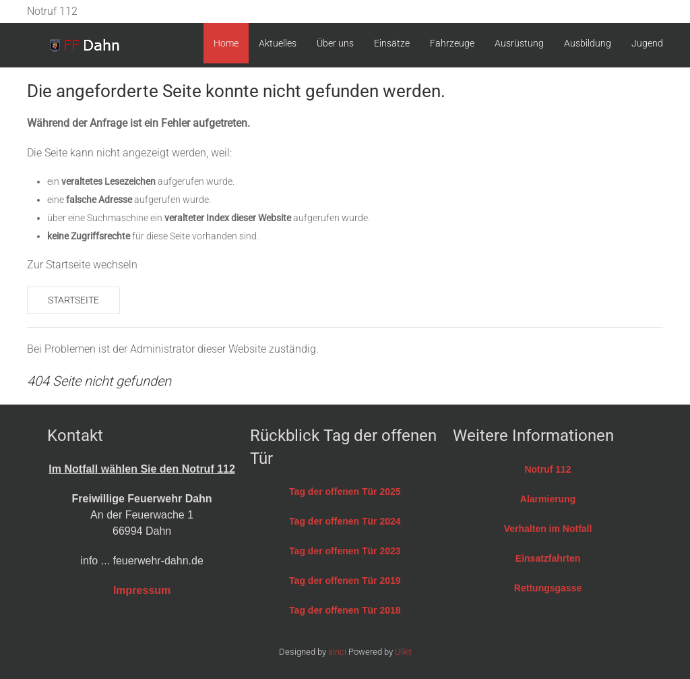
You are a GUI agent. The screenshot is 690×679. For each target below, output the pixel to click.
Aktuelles (277, 43)
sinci (337, 652)
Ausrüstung (519, 43)
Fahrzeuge (452, 43)
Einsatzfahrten (547, 558)
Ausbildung (587, 43)
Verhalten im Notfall (548, 528)
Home (226, 43)
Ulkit (403, 652)
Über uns (335, 43)
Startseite (73, 300)
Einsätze (392, 43)
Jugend (647, 43)
